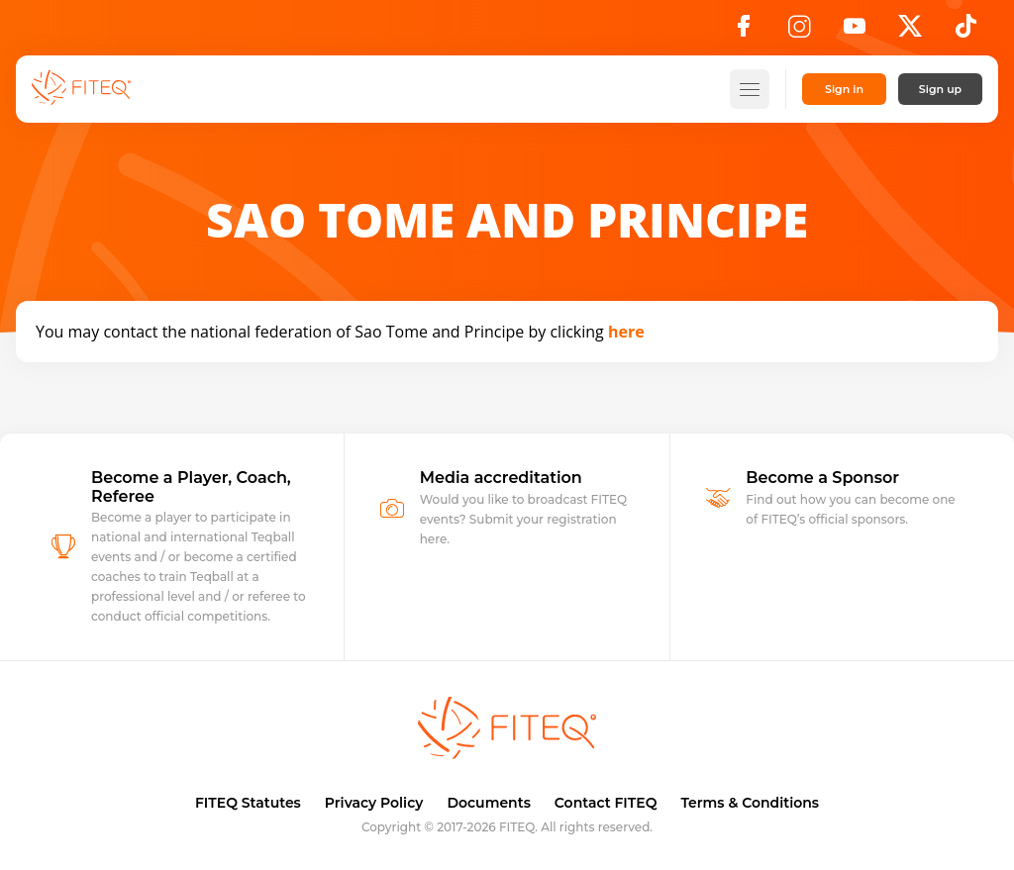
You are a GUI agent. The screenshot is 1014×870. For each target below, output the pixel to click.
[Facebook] (744, 32)
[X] (910, 32)
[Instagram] (799, 32)
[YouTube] (854, 32)
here (626, 331)
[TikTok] (966, 32)
